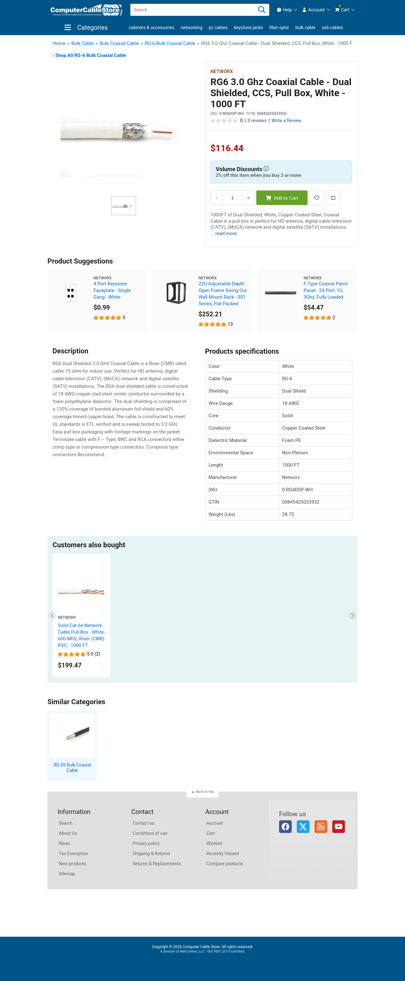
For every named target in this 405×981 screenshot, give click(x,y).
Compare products (225, 863)
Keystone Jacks (248, 27)
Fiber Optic (279, 27)
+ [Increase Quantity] (248, 198)
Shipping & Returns (151, 853)
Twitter (303, 826)
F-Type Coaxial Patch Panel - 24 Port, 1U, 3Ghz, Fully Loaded (326, 290)
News (64, 843)
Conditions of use (150, 833)
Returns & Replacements (157, 863)
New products (72, 863)
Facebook (285, 826)
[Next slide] (352, 616)
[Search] (261, 10)
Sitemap (67, 873)
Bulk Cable (305, 27)
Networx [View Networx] (221, 71)
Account (215, 823)
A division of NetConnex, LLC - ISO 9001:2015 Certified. (202, 951)
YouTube (338, 826)
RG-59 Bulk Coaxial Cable (72, 767)
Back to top (205, 792)
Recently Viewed (223, 853)
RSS (321, 826)
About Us (68, 833)
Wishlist (214, 843)
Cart (211, 833)
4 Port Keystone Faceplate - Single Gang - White (112, 290)
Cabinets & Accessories (151, 27)
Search (65, 823)
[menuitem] (287, 9)
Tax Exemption (73, 853)
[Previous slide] (52, 616)
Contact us (143, 823)
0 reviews (257, 120)
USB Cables (332, 27)
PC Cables (218, 27)
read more (226, 233)
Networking (191, 27)
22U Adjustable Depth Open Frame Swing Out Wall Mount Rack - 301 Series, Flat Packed (223, 294)
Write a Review (286, 120)
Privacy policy (146, 843)
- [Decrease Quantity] (216, 198)
